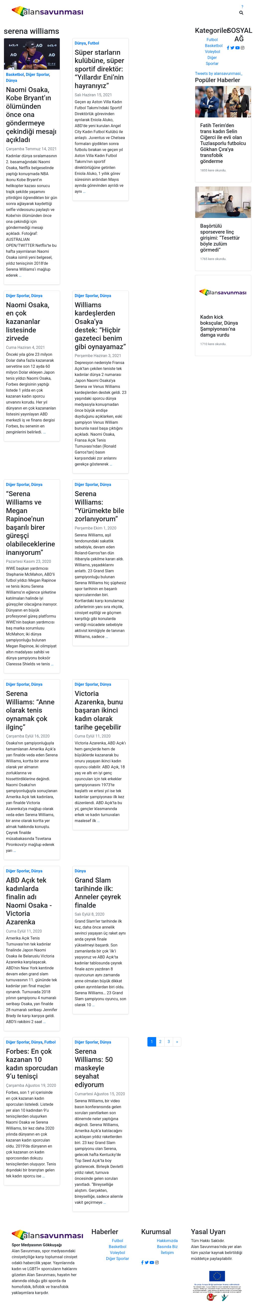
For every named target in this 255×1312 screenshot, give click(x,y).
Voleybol (212, 51)
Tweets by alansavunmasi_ (218, 73)
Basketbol (214, 45)
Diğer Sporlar (117, 1258)
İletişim (167, 1252)
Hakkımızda (167, 1240)
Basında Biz (167, 1246)
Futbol (212, 39)
